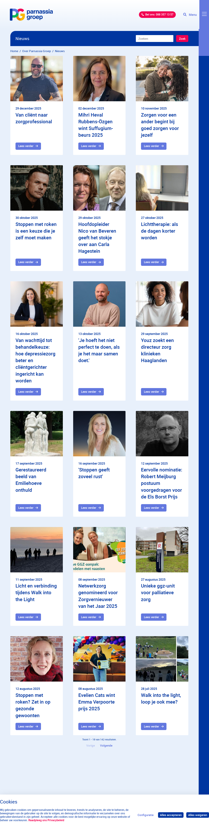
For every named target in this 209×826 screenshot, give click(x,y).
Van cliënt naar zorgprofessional (33, 118)
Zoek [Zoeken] (182, 39)
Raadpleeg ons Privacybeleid (46, 820)
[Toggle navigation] (195, 15)
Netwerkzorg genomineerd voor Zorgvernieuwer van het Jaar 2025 (98, 596)
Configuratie (146, 815)
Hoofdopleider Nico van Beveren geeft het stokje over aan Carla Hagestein (97, 237)
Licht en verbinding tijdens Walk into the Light (36, 593)
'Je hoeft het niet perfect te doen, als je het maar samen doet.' (99, 350)
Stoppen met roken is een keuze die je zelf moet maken (36, 231)
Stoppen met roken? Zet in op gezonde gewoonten (32, 705)
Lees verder (26, 146)
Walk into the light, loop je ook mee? (161, 699)
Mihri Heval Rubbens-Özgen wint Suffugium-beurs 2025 (95, 124)
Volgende (106, 746)
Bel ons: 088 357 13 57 (156, 15)
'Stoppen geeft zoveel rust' (94, 473)
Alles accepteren (171, 815)
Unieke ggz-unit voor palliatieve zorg (158, 593)
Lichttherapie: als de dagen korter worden (159, 231)
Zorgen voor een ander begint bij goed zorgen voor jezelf (160, 124)
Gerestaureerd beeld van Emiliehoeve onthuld (30, 480)
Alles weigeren (197, 815)
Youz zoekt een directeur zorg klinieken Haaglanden (157, 350)
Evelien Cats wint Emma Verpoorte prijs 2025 (96, 702)
